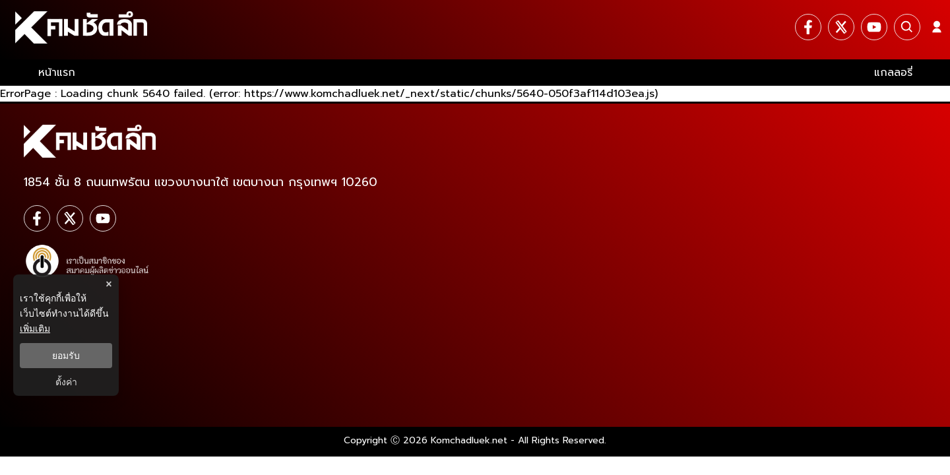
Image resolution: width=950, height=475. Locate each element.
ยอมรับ (66, 355)
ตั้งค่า (66, 382)
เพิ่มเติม (35, 328)
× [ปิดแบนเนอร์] (108, 284)
